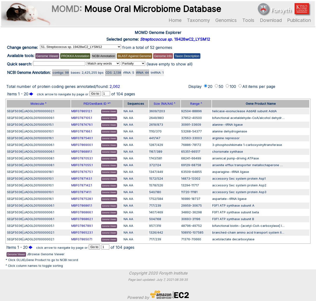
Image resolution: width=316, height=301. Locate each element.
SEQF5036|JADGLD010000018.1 (30, 172)
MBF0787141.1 (81, 192)
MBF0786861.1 (81, 205)
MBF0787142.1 (81, 185)
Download (271, 20)
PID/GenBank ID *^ (97, 103)
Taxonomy (198, 20)
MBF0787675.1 (82, 172)
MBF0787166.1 (81, 131)
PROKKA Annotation (75, 56)
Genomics (226, 20)
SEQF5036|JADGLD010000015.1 (30, 124)
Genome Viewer (47, 56)
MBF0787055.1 (82, 165)
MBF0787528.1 (82, 199)
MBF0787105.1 (81, 118)
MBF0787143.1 (81, 178)
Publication (299, 20)
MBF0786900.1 (82, 145)
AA (131, 111)
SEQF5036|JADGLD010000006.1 (30, 145)
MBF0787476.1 (81, 124)
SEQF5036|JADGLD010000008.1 (30, 158)
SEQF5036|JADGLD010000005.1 (30, 226)
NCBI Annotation (103, 56)
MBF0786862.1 (82, 219)
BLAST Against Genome (134, 56)
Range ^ (196, 103)
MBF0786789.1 (82, 226)
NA (126, 111)
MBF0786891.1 (81, 151)
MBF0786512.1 (81, 111)
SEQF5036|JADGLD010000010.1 (30, 131)
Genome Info (163, 56)
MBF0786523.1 (82, 232)
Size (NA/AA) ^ (164, 103)
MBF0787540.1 (82, 138)
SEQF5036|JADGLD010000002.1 (30, 111)
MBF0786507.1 (81, 239)
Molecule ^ (38, 103)
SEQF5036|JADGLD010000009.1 (30, 118)
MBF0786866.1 (82, 212)
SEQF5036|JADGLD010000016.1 (30, 138)
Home (175, 20)
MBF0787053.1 (82, 158)
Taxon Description (187, 56)
